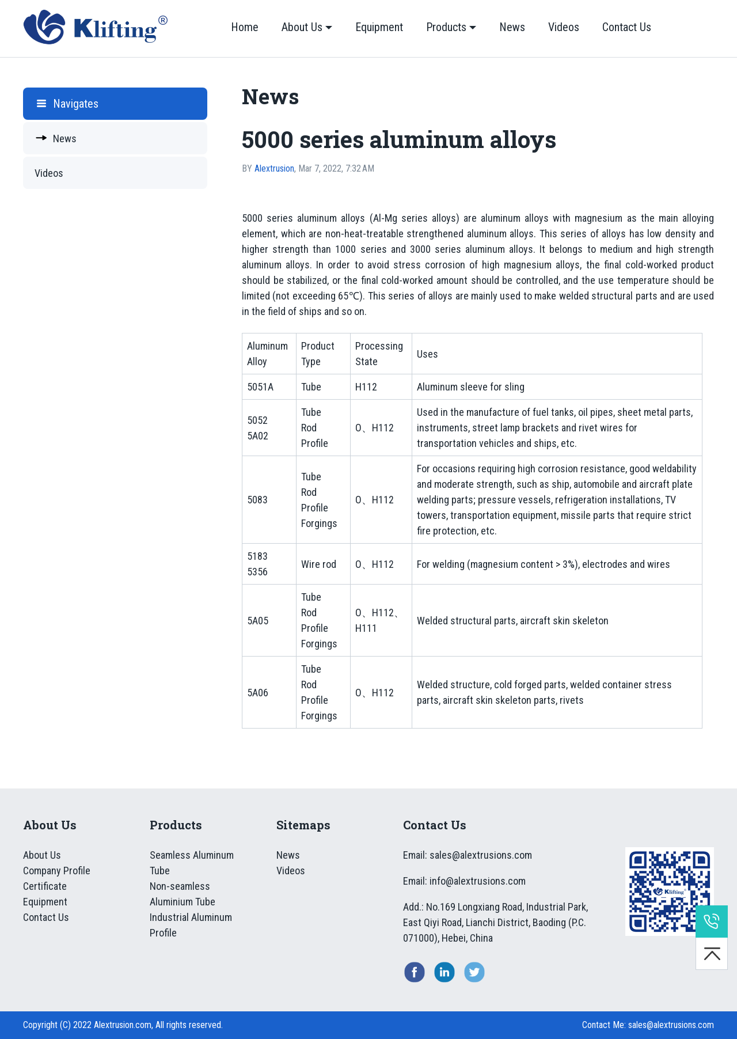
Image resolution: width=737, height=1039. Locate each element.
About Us (302, 27)
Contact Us (626, 27)
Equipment (379, 27)
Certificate (45, 886)
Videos (563, 27)
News (512, 27)
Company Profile (56, 870)
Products (446, 27)
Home (245, 27)
